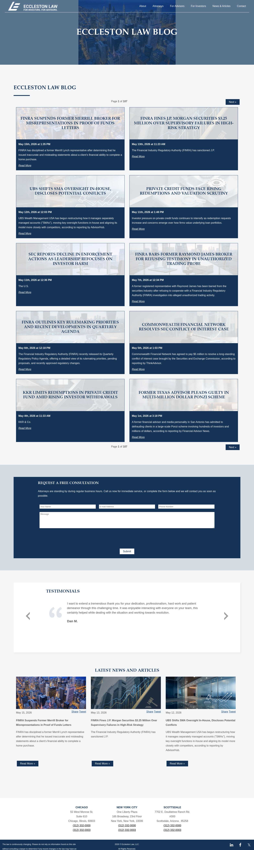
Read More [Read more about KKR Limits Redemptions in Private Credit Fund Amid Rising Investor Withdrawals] (24, 428)
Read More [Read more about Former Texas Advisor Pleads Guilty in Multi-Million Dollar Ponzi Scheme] (138, 437)
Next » (232, 102)
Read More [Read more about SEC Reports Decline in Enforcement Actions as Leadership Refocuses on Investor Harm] (24, 292)
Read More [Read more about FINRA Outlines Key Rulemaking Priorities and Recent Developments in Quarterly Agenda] (24, 369)
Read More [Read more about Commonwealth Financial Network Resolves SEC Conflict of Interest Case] (138, 369)
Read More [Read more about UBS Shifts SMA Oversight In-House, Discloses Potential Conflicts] (24, 233)
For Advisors (177, 6)
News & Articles (222, 6)
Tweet (82, 711)
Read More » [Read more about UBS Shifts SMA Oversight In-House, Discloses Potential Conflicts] (177, 763)
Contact (241, 6)
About (142, 6)
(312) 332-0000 (81, 825)
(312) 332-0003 (81, 830)
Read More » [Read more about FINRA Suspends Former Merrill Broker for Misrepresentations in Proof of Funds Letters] (27, 763)
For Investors (198, 6)
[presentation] (64, 537)
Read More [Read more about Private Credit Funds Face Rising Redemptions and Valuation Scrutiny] (138, 229)
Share (74, 711)
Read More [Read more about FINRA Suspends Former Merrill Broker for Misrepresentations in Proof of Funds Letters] (24, 165)
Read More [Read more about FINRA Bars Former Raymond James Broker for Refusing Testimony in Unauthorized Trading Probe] (138, 301)
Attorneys (158, 6)
